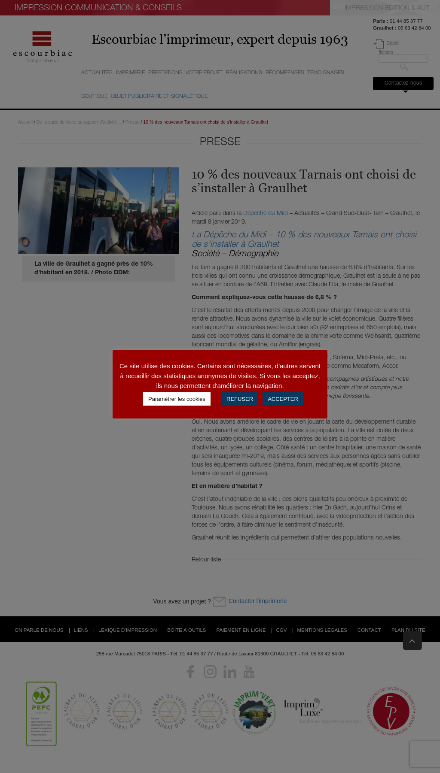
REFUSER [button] (239, 399)
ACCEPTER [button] (283, 399)
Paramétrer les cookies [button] (176, 399)
